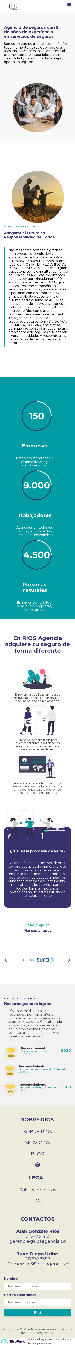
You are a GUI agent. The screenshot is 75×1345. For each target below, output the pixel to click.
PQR (37, 1200)
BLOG (37, 1154)
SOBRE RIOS (37, 1131)
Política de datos (37, 1190)
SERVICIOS (37, 1142)
